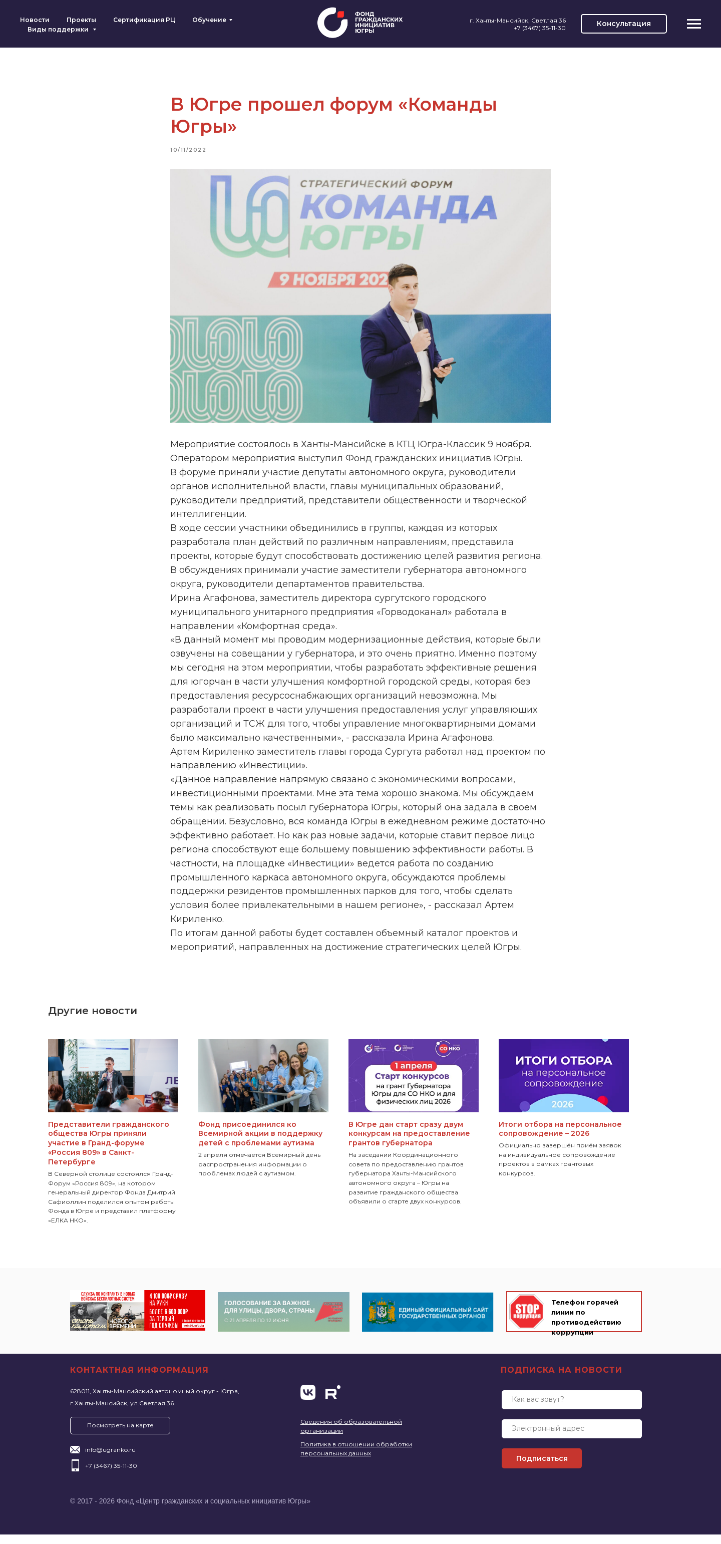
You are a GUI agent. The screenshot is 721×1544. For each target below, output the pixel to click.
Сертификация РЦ (144, 20)
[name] (572, 1409)
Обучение (209, 20)
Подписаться (542, 1467)
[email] (572, 1438)
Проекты (81, 20)
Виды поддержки (59, 29)
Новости (35, 20)
